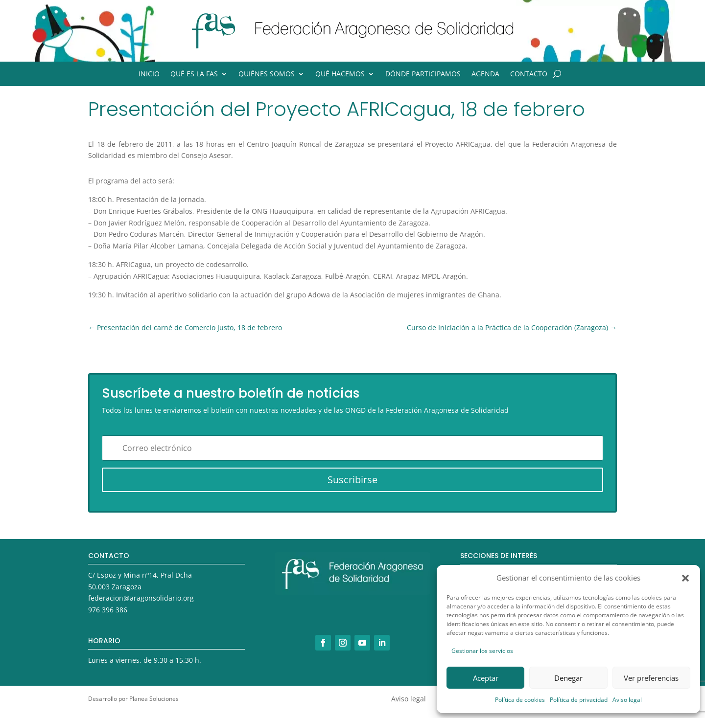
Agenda (485, 74)
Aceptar (485, 678)
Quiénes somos (266, 74)
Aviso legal (627, 700)
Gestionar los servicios (482, 651)
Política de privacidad (579, 700)
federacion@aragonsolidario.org (141, 598)
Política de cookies (520, 700)
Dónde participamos (423, 74)
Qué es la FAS (194, 74)
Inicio (149, 74)
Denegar (568, 678)
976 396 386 (107, 609)
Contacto (528, 74)
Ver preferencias (651, 678)
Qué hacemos (340, 74)
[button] (685, 578)
